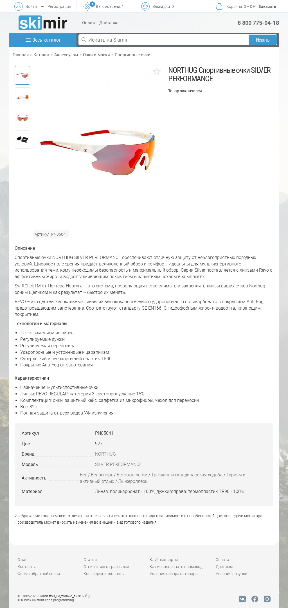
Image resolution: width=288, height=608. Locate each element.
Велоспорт (102, 475)
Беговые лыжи (132, 475)
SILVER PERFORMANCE (118, 464)
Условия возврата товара (174, 573)
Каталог (41, 54)
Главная (21, 54)
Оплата (89, 22)
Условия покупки (231, 573)
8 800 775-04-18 (258, 22)
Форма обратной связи (38, 573)
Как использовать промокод (176, 566)
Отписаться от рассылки (106, 566)
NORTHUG (105, 454)
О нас (22, 559)
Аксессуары (66, 54)
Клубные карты (164, 559)
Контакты (26, 566)
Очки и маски (96, 54)
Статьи (90, 559)
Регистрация (59, 6)
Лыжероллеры (133, 481)
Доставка (108, 22)
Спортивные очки (132, 54)
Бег (83, 475)
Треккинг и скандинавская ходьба (186, 475)
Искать (263, 40)
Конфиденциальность (104, 573)
